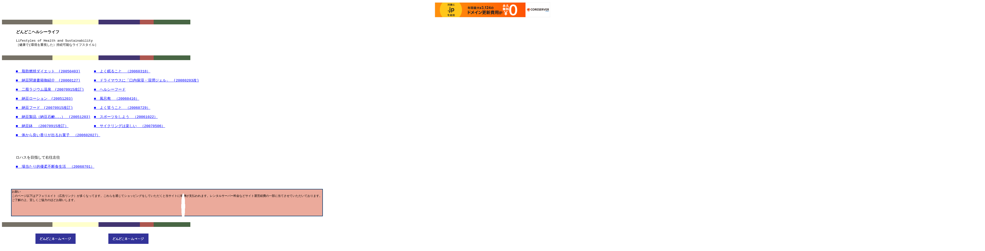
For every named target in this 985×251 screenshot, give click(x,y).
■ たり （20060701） (55, 170)
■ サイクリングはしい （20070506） (129, 129)
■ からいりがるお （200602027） (58, 138)
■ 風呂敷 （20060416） (116, 100)
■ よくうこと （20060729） (122, 109)
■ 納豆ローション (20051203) (44, 100)
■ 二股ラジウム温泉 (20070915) (50, 90)
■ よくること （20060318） (122, 71)
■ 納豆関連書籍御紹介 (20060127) (48, 81)
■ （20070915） (42, 129)
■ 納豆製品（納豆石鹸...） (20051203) (53, 119)
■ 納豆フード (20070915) (44, 109)
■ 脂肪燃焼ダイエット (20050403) (48, 71)
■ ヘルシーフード (110, 90)
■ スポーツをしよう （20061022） (126, 119)
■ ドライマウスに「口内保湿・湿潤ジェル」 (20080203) (146, 81)
